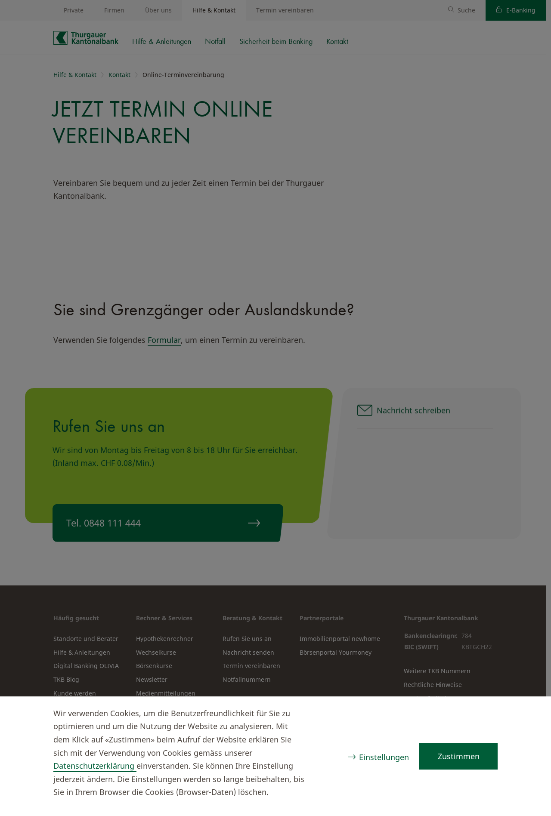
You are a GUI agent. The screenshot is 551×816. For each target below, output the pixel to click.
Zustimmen (458, 756)
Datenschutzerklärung (94, 766)
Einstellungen (384, 757)
